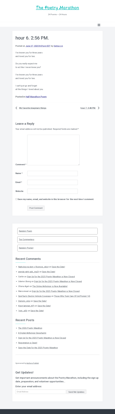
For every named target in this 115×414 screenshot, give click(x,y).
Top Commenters (26, 239)
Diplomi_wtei (24, 300)
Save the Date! (58, 266)
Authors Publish (33, 363)
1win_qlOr (22, 310)
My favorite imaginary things (32, 108)
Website (19, 191)
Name (19, 173)
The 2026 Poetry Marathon (30, 328)
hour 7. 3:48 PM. (88, 108)
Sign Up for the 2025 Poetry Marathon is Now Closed (51, 276)
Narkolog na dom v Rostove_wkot (33, 266)
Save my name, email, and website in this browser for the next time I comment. (56, 199)
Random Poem (25, 231)
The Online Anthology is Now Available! (50, 286)
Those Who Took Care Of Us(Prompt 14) (72, 296)
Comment (20, 164)
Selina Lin (58, 46)
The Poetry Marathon (57, 7)
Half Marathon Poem (36, 96)
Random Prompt (26, 248)
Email (18, 182)
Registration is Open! (27, 342)
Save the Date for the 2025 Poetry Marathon (38, 347)
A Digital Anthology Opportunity (32, 333)
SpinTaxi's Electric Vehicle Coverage (34, 296)
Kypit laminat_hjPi (26, 305)
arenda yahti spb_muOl (28, 271)
